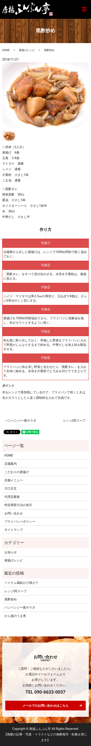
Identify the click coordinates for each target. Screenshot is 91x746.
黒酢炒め (10, 599)
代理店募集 (12, 497)
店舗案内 (10, 463)
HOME (6, 50)
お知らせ (10, 552)
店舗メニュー (13, 480)
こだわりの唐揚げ (16, 472)
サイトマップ (13, 529)
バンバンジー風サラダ (20, 420)
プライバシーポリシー (19, 521)
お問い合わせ (13, 513)
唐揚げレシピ (27, 50)
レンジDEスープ (74, 420)
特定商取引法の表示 (18, 505)
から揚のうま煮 (15, 616)
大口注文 (10, 488)
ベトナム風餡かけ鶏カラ (21, 582)
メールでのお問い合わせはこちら (45, 705)
